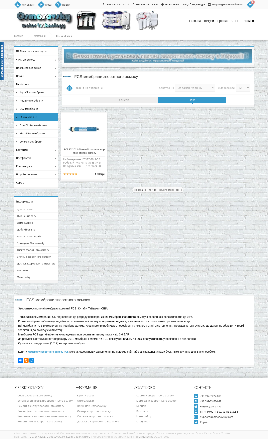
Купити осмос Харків (29, 236)
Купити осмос (25, 209)
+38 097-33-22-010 (118, 4)
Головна (195, 21)
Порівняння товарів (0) (88, 88)
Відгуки (209, 21)
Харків (204, 422)
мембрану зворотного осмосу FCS (48, 351)
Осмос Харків (25, 222)
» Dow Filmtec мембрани (31, 125)
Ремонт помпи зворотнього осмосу (40, 421)
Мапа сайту (23, 277)
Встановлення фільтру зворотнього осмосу (45, 400)
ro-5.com (67, 436)
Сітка (192, 100)
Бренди (141, 406)
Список (124, 100)
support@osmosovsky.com (227, 4)
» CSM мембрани (27, 109)
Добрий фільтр (26, 229)
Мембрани (40, 36)
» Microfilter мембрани (30, 133)
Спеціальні (143, 421)
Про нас (222, 21)
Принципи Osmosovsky (31, 243)
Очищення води (27, 216)
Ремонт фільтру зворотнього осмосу (41, 406)
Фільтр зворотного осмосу (33, 250)
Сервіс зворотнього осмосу (35, 395)
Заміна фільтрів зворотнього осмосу (41, 411)
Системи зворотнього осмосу (155, 395)
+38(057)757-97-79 (210, 406)
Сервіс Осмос (82, 436)
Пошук (66, 4)
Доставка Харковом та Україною (36, 263)
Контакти (22, 270)
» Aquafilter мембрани (30, 92)
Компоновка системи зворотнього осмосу (44, 416)
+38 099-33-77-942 (147, 4)
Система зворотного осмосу (34, 256)
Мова (48, 4)
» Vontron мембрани (29, 141)
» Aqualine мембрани (29, 100)
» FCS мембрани (26, 117)
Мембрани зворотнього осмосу (156, 400)
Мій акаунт (28, 4)
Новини (249, 21)
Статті (235, 21)
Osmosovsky (54, 436)
